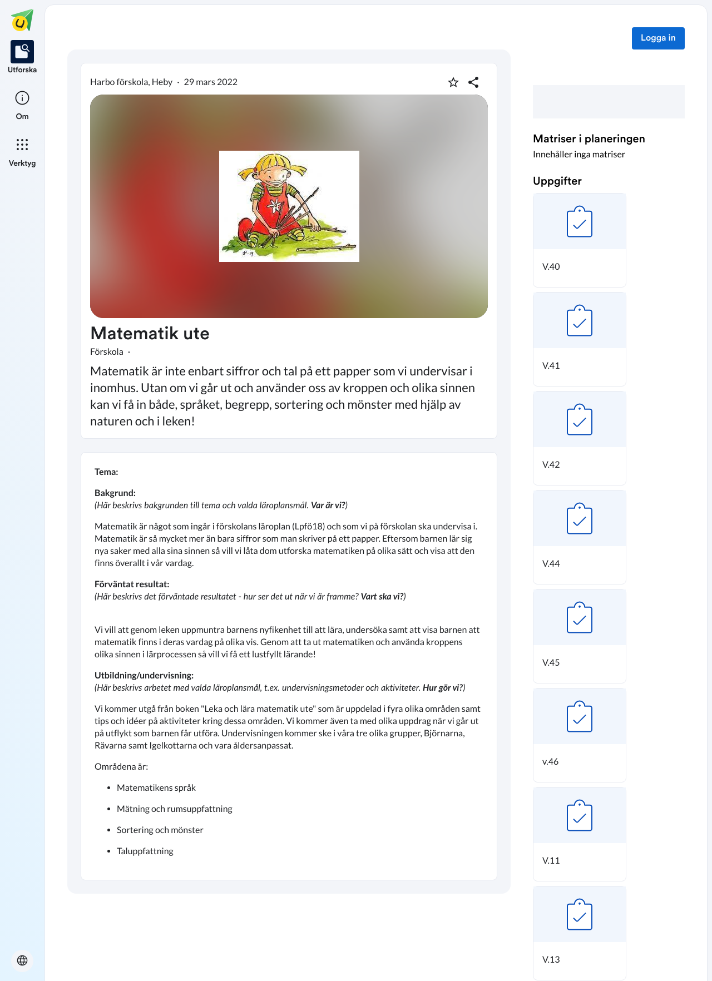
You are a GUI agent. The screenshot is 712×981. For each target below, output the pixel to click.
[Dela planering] (473, 82)
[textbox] (289, 666)
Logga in (658, 38)
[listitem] (22, 58)
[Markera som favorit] (453, 82)
